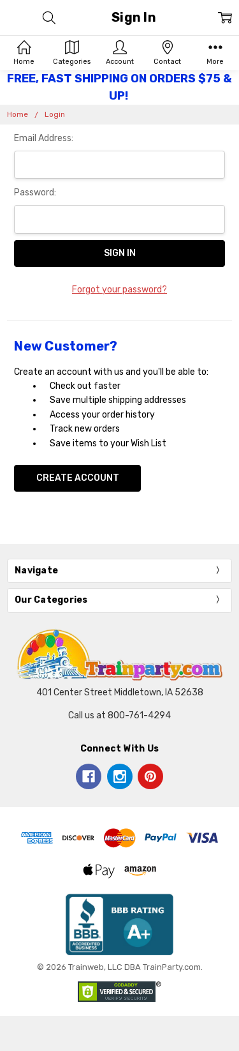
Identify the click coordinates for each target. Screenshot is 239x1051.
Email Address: (43, 138)
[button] (120, 924)
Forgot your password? (119, 289)
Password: (35, 192)
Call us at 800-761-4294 (119, 715)
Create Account (77, 478)
